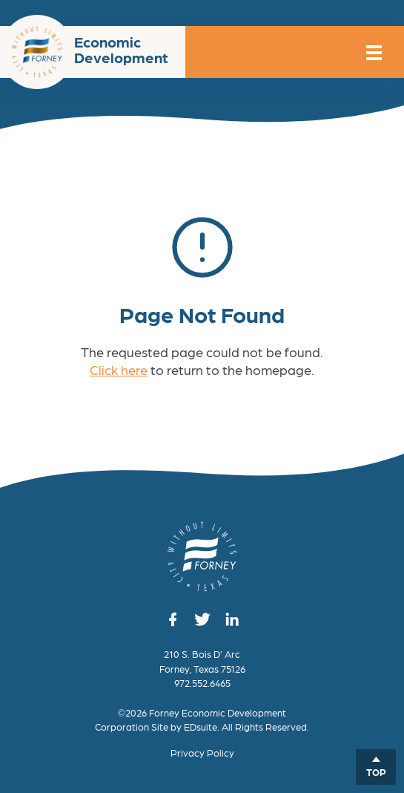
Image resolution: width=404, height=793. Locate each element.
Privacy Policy (202, 752)
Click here (119, 369)
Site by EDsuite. (185, 726)
